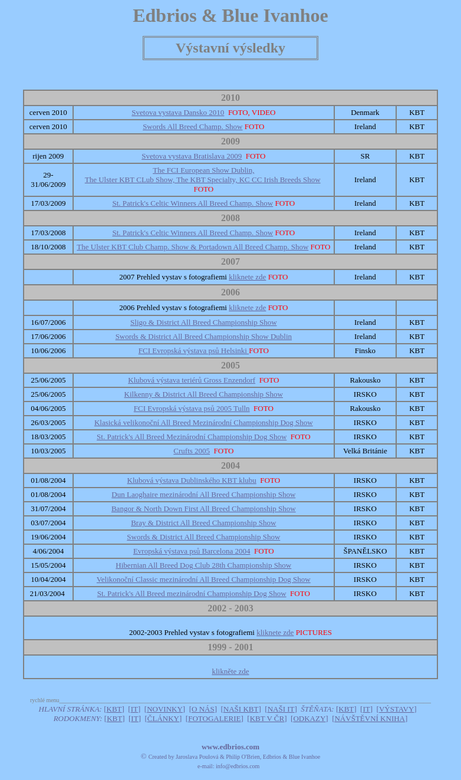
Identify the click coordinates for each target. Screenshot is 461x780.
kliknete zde (247, 276)
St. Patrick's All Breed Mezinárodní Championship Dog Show (192, 436)
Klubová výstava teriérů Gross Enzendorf (191, 380)
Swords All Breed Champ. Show (192, 126)
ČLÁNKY (163, 718)
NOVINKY (165, 709)
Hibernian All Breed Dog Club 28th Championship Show (203, 565)
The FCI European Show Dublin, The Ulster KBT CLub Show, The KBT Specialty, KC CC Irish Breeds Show (203, 175)
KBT (114, 709)
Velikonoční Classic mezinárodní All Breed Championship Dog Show (204, 579)
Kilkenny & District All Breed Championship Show (203, 394)
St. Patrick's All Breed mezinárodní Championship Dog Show (192, 593)
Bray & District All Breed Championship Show (203, 522)
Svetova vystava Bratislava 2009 (191, 156)
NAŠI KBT (241, 709)
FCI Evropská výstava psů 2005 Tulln (192, 408)
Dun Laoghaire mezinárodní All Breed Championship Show (203, 494)
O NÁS (203, 709)
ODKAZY (309, 718)
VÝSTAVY (396, 709)
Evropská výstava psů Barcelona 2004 (192, 551)
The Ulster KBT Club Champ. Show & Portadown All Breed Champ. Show (192, 246)
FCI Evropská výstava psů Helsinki (194, 350)
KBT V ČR (267, 718)
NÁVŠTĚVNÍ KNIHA (369, 718)
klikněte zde (230, 671)
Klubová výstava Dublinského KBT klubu (191, 480)
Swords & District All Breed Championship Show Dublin (204, 336)
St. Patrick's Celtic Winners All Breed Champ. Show (192, 203)
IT (134, 709)
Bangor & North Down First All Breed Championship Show (203, 508)
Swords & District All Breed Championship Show (203, 536)
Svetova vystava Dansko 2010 (177, 112)
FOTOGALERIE (214, 718)
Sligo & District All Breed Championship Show (203, 322)
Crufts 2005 (191, 450)
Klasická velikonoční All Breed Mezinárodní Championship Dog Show (203, 422)
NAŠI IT (281, 709)
